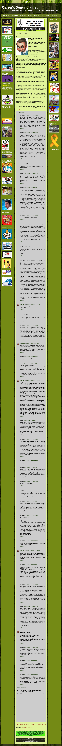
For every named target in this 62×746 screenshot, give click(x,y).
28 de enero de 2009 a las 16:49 (31, 161)
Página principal (6, 15)
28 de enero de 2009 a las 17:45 (31, 173)
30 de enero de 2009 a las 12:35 (31, 467)
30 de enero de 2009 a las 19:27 (31, 660)
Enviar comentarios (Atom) (27, 727)
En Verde (30, 15)
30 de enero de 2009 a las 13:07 (31, 564)
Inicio (32, 724)
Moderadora (22, 304)
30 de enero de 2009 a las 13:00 (31, 540)
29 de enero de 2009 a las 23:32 (33, 343)
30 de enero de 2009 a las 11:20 (31, 439)
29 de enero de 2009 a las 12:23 (31, 223)
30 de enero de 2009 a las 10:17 (33, 380)
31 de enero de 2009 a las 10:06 (31, 674)
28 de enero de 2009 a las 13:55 (31, 132)
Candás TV (36, 15)
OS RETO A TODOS (6, 85)
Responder (22, 128)
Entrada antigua (41, 724)
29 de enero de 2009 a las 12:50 (31, 244)
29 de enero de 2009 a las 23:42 (31, 356)
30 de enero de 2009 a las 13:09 (31, 584)
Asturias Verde (23, 15)
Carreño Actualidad (45, 15)
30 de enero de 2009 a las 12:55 (31, 501)
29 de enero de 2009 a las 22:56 (31, 313)
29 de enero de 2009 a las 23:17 (31, 325)
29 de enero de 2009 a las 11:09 (31, 215)
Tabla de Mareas (14, 15)
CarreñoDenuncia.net (20, 7)
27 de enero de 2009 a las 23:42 (31, 115)
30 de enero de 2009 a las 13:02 (33, 550)
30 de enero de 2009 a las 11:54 (31, 460)
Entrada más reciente (22, 724)
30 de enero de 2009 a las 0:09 (30, 363)
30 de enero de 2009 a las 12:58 (31, 515)
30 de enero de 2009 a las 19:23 (31, 647)
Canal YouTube (54, 15)
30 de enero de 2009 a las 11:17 (31, 420)
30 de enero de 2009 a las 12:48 (31, 481)
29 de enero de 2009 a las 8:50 (30, 187)
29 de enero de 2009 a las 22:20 (31, 258)
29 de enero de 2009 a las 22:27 (33, 304)
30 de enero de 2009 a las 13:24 (31, 606)
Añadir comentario (21, 687)
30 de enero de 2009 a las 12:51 (31, 489)
